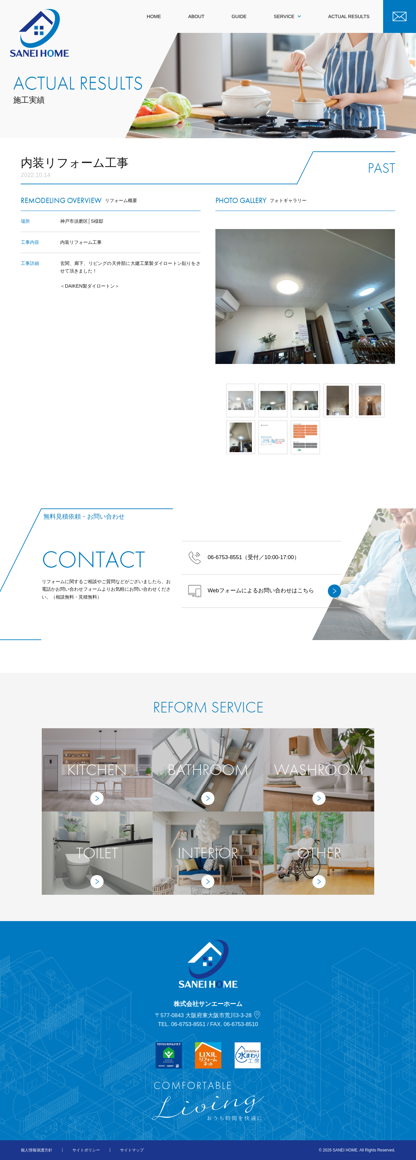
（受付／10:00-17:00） (244, 557)
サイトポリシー (86, 1150)
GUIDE (239, 16)
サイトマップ (132, 1150)
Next (395, 296)
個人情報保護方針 (36, 1150)
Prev (215, 296)
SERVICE (287, 16)
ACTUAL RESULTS (349, 16)
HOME (154, 16)
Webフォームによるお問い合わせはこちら (264, 591)
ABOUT (196, 16)
